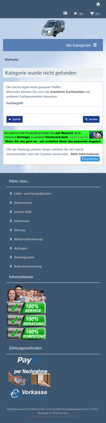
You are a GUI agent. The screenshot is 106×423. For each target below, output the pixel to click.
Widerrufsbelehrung (25, 239)
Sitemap (17, 230)
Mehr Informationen (85, 154)
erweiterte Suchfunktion (67, 91)
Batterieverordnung (25, 266)
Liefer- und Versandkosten (30, 193)
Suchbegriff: (15, 103)
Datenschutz (20, 202)
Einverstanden (90, 158)
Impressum (19, 221)
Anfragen (18, 248)
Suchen (91, 119)
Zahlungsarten (21, 257)
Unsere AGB (20, 212)
